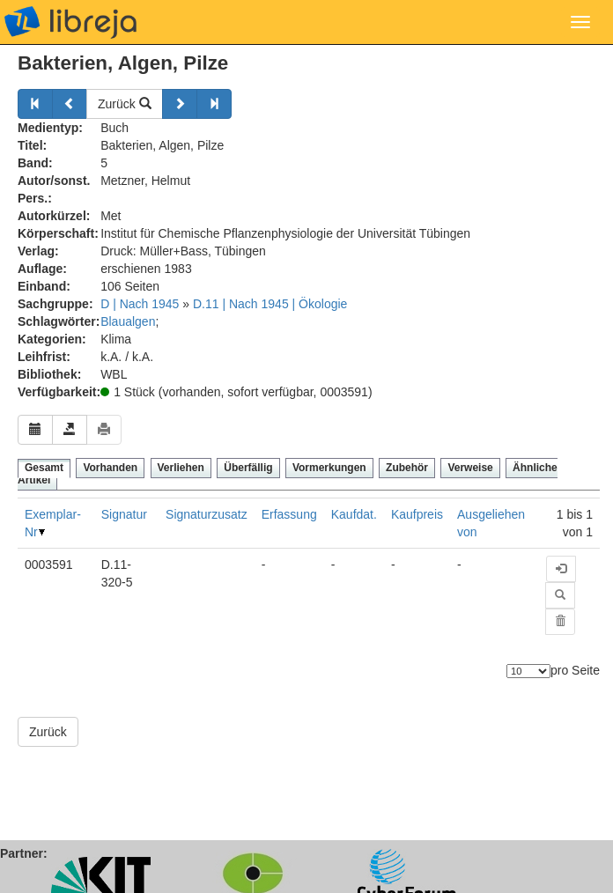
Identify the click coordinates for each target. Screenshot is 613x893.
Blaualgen (127, 321)
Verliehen (181, 467)
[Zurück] (35, 104)
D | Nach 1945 (139, 304)
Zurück (124, 104)
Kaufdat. (354, 514)
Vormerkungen (329, 467)
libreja (70, 22)
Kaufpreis (417, 514)
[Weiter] (179, 104)
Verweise (469, 467)
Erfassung (289, 514)
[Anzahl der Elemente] (528, 671)
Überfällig (248, 467)
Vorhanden (110, 467)
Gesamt (44, 467)
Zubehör (407, 467)
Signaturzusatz (206, 514)
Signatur (124, 514)
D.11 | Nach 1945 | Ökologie (270, 304)
